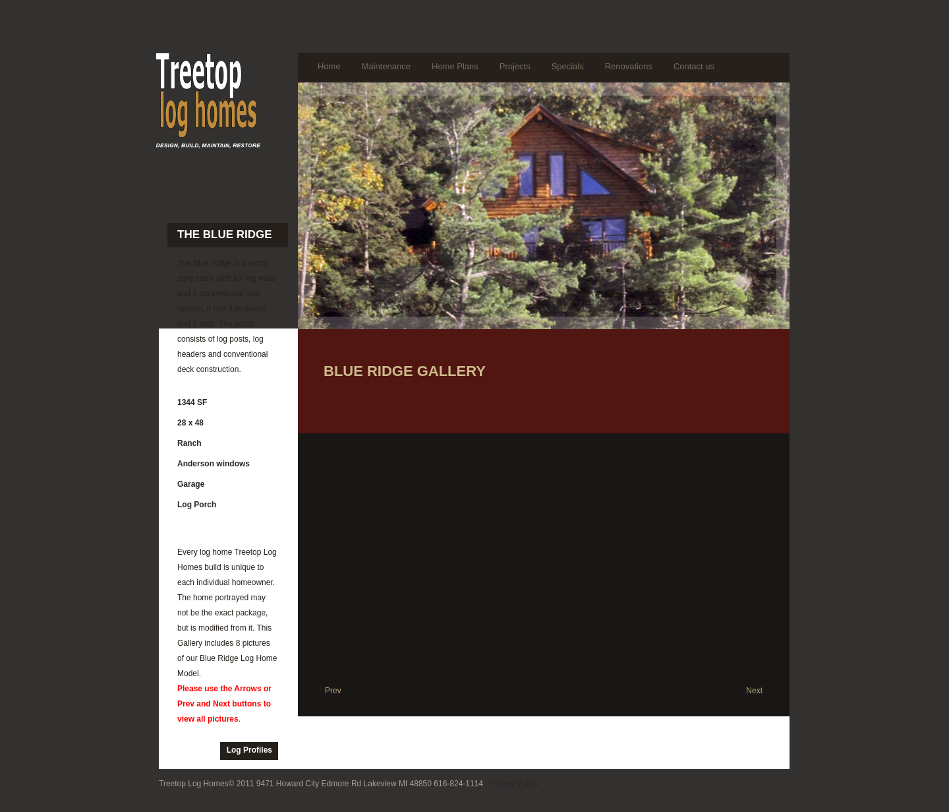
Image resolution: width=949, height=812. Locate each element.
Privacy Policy (513, 783)
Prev (333, 690)
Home (329, 66)
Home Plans (455, 66)
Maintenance (386, 66)
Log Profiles (249, 750)
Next (754, 690)
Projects (515, 66)
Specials (568, 66)
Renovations (628, 66)
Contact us (694, 66)
